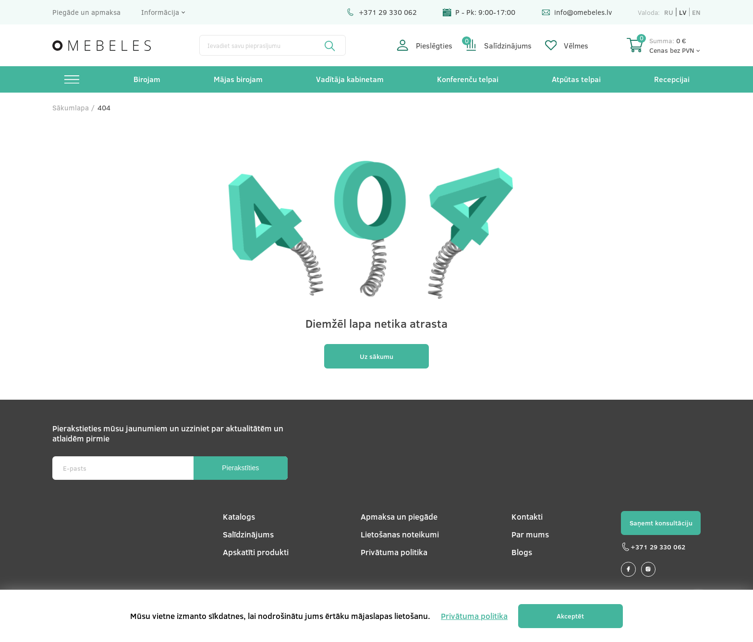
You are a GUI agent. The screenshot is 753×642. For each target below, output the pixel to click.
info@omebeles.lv (577, 12)
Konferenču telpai (467, 79)
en (696, 12)
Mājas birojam (238, 79)
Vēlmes (566, 45)
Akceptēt (570, 615)
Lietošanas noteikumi (400, 534)
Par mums (530, 534)
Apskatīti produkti (256, 552)
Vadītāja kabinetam (350, 79)
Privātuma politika (394, 552)
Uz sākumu (376, 356)
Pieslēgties (424, 45)
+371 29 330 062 (381, 12)
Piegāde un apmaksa (86, 12)
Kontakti (527, 516)
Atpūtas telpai (576, 79)
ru (668, 12)
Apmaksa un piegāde (399, 516)
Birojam (147, 79)
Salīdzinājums (498, 45)
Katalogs (239, 516)
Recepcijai (672, 79)
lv (682, 12)
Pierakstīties (240, 468)
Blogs (521, 552)
